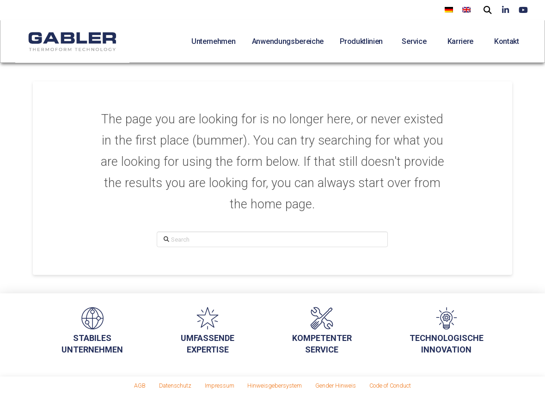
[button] (488, 9)
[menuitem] (449, 9)
